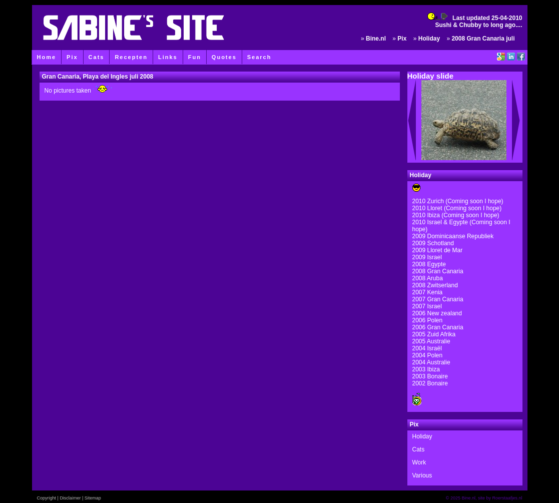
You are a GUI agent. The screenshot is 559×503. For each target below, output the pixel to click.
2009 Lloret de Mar (437, 250)
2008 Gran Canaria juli (482, 38)
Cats (97, 57)
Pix (72, 57)
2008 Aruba (427, 278)
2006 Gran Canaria (437, 327)
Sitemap (93, 497)
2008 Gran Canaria (437, 271)
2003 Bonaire (430, 376)
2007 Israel (427, 306)
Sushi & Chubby (458, 25)
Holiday (429, 38)
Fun (194, 57)
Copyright (47, 497)
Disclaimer (70, 497)
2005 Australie (431, 341)
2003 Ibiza (426, 369)
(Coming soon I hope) (472, 208)
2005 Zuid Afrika (434, 334)
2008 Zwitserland (435, 285)
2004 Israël (427, 348)
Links (168, 57)
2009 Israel (427, 257)
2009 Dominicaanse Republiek (453, 236)
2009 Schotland (433, 243)
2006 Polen (427, 320)
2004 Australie (431, 362)
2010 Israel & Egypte (440, 222)
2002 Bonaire (430, 383)
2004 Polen (427, 355)
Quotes (224, 57)
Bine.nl (376, 38)
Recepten (131, 57)
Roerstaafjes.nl (507, 497)
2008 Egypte (429, 264)
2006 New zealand (437, 313)
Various (422, 475)
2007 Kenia (427, 292)
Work (419, 462)
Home (47, 57)
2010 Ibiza (427, 215)
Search (259, 57)
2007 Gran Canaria (437, 299)
